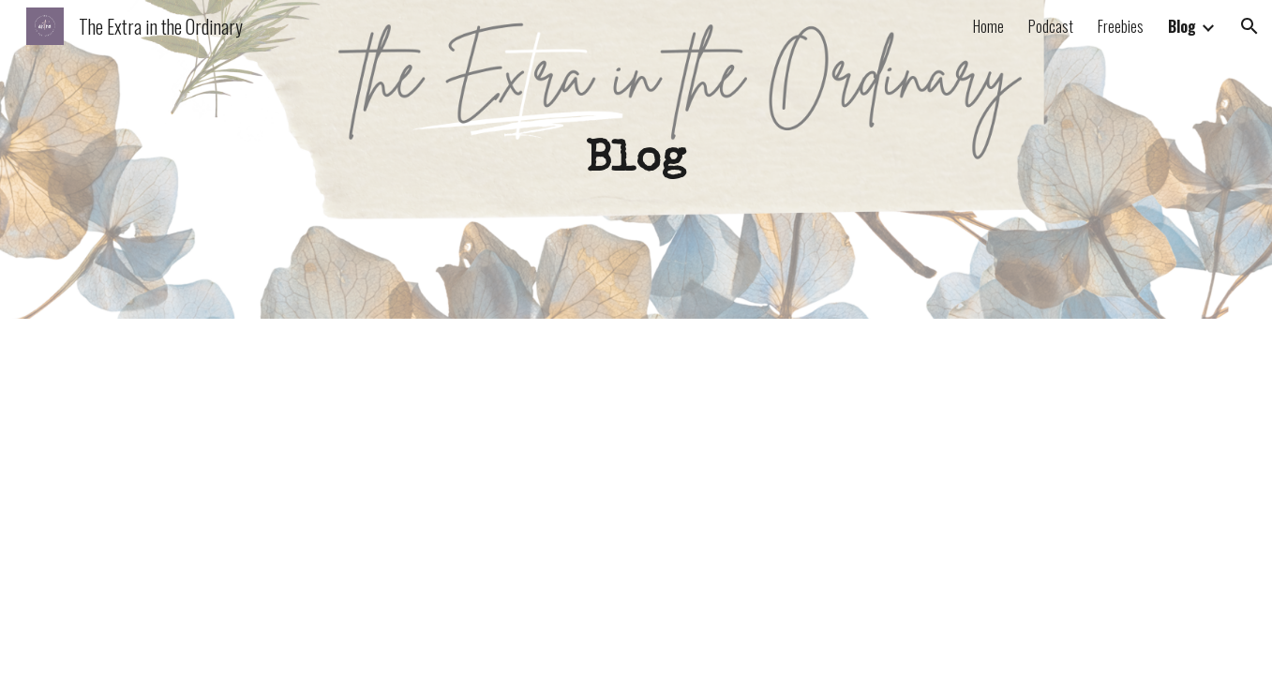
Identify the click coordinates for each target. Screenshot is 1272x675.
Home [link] (988, 26)
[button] (1249, 26)
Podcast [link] (1050, 26)
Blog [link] (1182, 26)
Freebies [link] (1121, 26)
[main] (636, 159)
